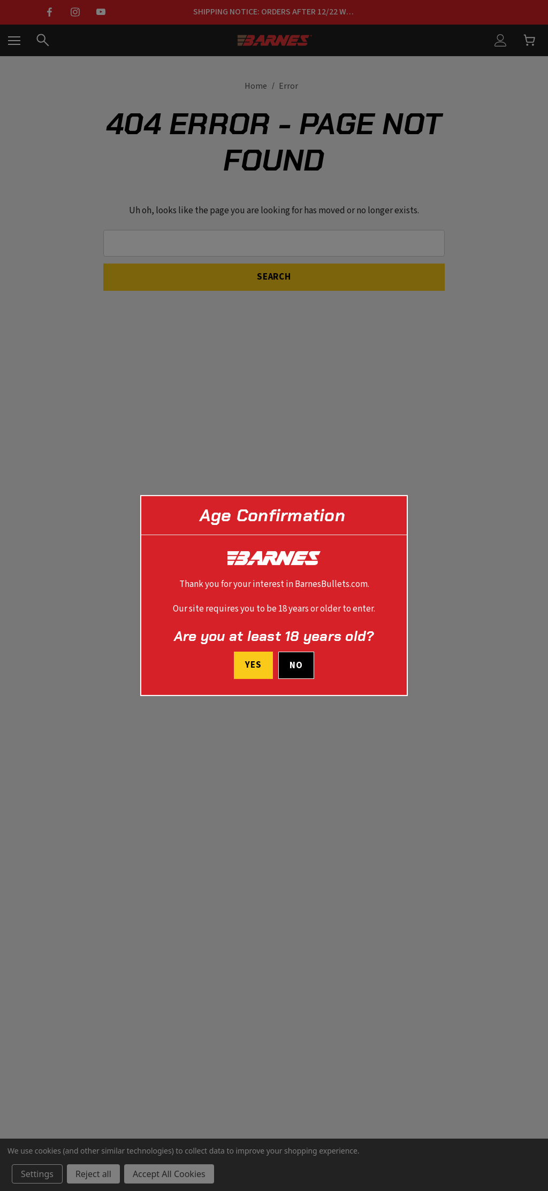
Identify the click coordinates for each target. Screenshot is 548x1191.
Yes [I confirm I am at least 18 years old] (253, 665)
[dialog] (274, 595)
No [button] (296, 665)
